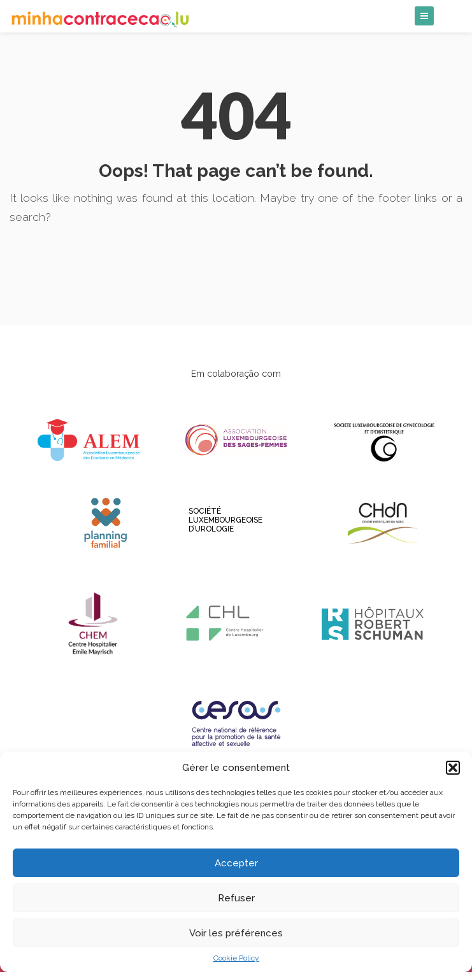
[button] (453, 767)
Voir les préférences (236, 933)
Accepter (236, 863)
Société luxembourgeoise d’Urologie (192, 520)
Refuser (236, 898)
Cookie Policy (236, 958)
